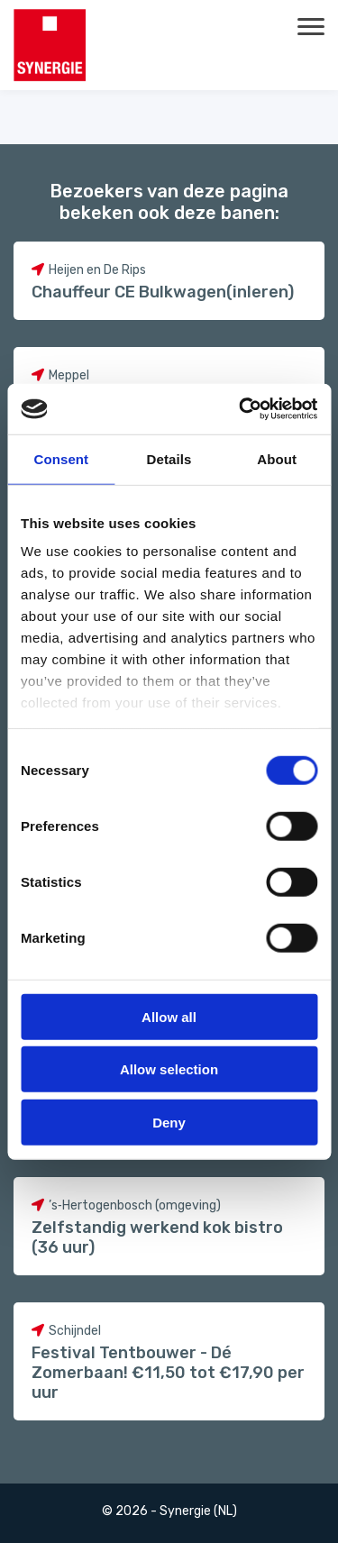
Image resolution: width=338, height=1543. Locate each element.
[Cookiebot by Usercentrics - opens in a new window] (240, 409)
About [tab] (277, 458)
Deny (169, 1121)
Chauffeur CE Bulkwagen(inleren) (163, 292)
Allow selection (169, 1069)
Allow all (169, 1016)
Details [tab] (169, 458)
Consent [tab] (60, 458)
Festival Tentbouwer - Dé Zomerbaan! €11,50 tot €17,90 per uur (168, 1372)
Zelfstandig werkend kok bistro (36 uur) (157, 1237)
